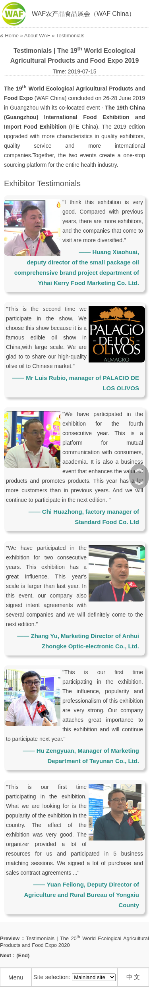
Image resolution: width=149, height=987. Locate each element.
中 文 (133, 977)
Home (12, 36)
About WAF (37, 36)
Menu (15, 977)
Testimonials (70, 36)
